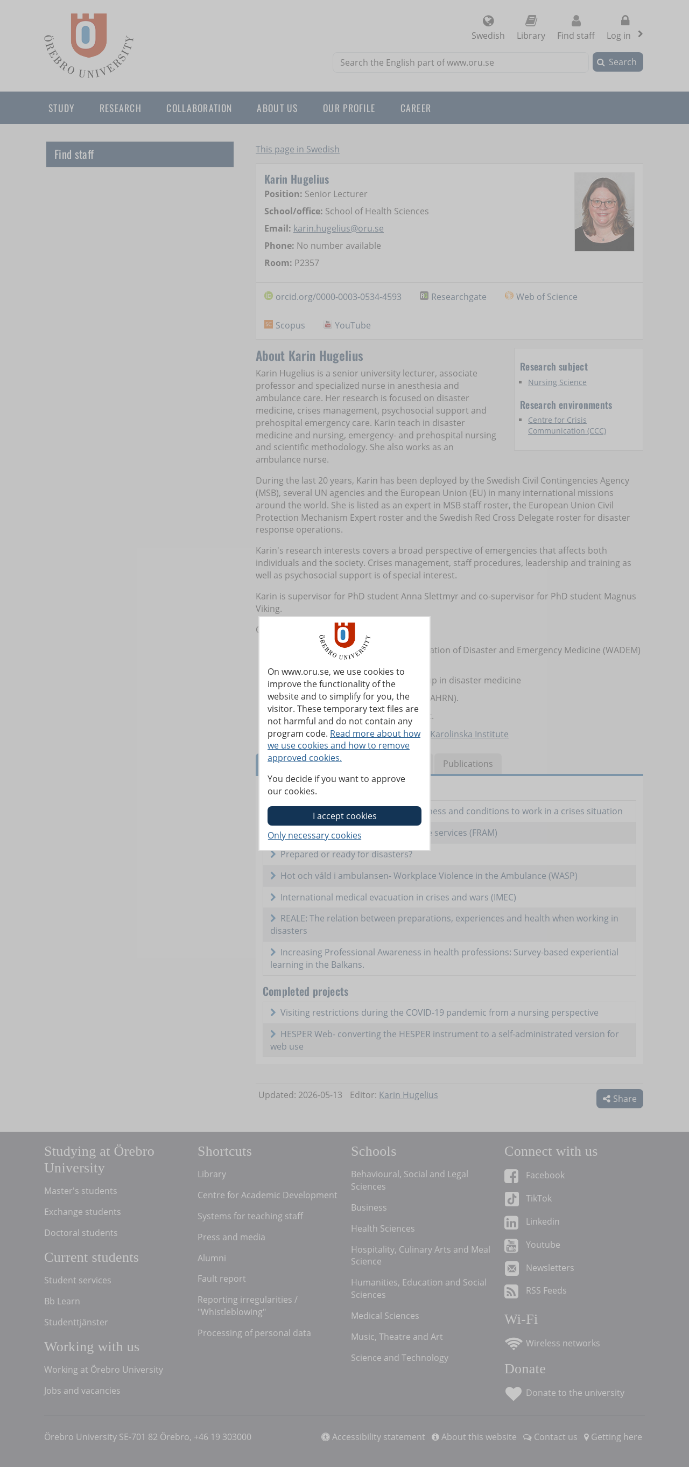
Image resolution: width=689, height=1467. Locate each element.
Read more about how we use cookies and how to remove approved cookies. (344, 746)
